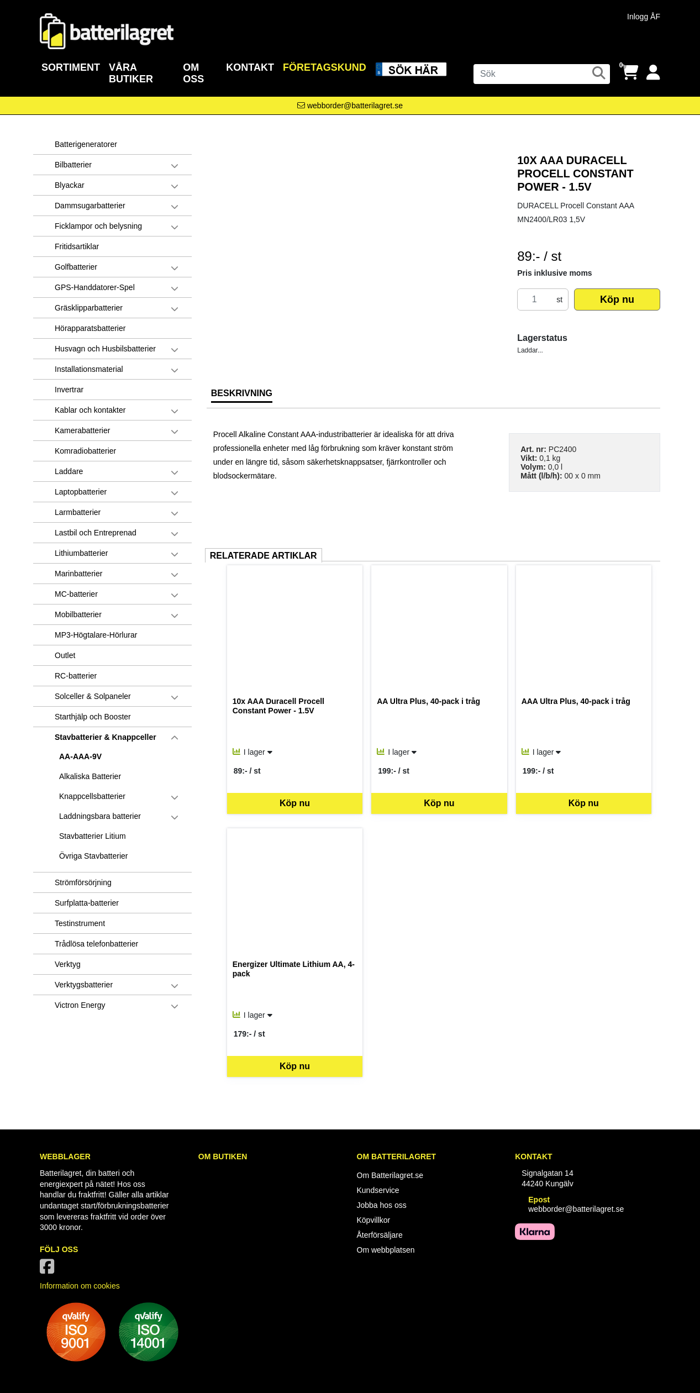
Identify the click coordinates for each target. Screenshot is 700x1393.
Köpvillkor (374, 1220)
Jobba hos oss (382, 1205)
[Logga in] (653, 72)
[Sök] (541, 74)
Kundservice (378, 1190)
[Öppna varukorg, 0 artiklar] (630, 72)
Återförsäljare (380, 1235)
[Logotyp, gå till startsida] (106, 30)
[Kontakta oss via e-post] (350, 105)
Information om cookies (80, 1285)
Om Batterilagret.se (390, 1175)
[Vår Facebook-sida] (49, 1269)
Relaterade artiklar (263, 555)
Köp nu (617, 299)
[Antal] (534, 299)
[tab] (242, 397)
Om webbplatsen (386, 1249)
